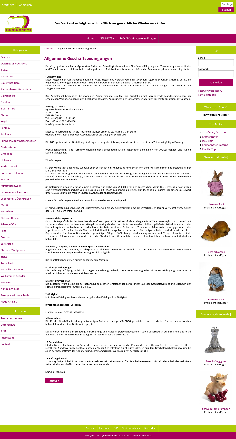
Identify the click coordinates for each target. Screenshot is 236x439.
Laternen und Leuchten (14, 192)
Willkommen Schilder (13, 276)
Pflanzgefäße (8, 224)
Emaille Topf (209, 149)
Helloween (7, 160)
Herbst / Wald (9, 166)
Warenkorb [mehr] (215, 107)
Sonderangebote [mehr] (216, 314)
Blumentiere (8, 95)
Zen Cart (148, 435)
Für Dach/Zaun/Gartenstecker (18, 140)
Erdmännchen (210, 136)
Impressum (7, 337)
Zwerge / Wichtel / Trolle (15, 295)
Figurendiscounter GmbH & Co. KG (116, 435)
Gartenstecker (9, 147)
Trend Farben (8, 263)
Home (90, 38)
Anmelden (25, 5)
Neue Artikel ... (9, 301)
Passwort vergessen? (210, 90)
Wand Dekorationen (12, 269)
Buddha (5, 102)
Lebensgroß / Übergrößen (16, 198)
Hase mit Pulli (215, 186)
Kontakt (5, 344)
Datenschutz (8, 324)
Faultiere (6, 134)
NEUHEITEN (107, 38)
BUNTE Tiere (8, 108)
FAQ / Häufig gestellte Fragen (138, 38)
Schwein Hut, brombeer (215, 390)
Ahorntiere (7, 76)
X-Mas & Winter (10, 288)
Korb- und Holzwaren (13, 173)
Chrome (5, 115)
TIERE (4, 256)
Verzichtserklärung (131, 428)
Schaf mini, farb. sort (214, 132)
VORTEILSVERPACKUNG (14, 63)
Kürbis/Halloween (11, 185)
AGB (3, 331)
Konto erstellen (207, 94)
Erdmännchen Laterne (215, 144)
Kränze (5, 179)
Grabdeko (6, 153)
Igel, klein (207, 140)
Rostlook (6, 237)
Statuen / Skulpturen (13, 250)
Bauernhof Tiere (10, 82)
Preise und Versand (12, 318)
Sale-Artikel (7, 243)
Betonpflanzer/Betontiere (16, 89)
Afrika (4, 70)
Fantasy (5, 127)
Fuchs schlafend (215, 233)
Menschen (7, 211)
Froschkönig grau (215, 343)
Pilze (3, 230)
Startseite (8, 5)
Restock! (5, 57)
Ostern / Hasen (10, 218)
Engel (4, 121)
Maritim (5, 205)
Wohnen (5, 282)
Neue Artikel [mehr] (216, 157)
